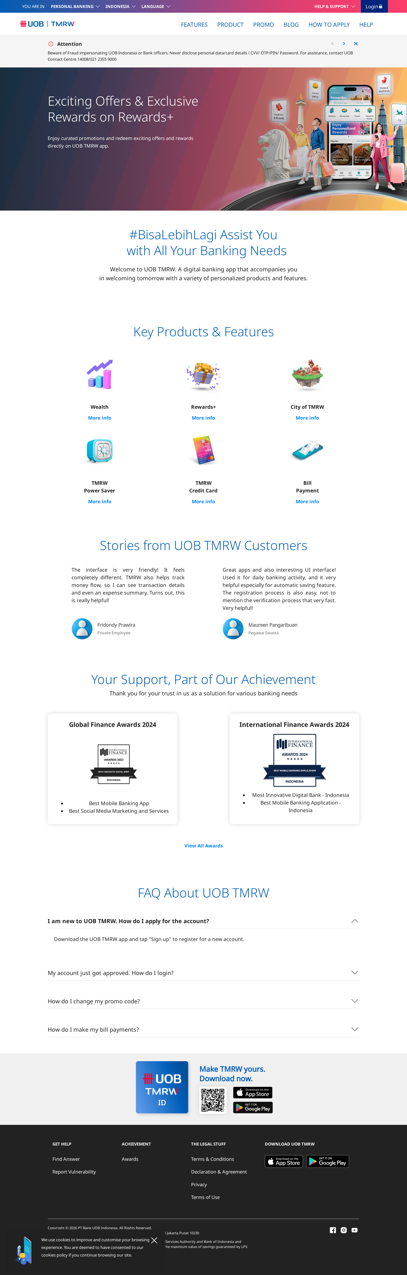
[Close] (154, 1240)
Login (374, 6)
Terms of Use (205, 1196)
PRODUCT (230, 24)
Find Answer (66, 1158)
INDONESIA (117, 6)
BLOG (291, 24)
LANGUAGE (152, 6)
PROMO (263, 24)
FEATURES (194, 24)
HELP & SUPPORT (331, 6)
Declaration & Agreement (219, 1170)
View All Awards (203, 845)
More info (99, 418)
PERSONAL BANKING (72, 6)
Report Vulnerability (74, 1170)
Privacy (199, 1183)
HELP (366, 24)
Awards (130, 1158)
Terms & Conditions (212, 1158)
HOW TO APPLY (329, 24)
